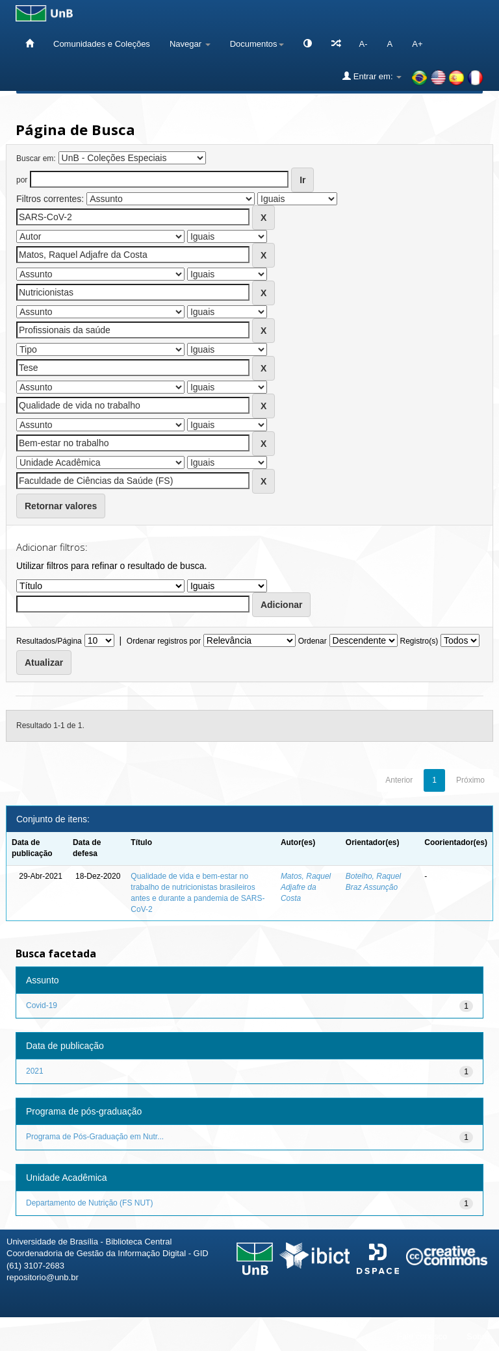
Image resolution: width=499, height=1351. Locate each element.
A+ (417, 44)
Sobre (478, 1336)
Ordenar (312, 641)
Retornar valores (61, 506)
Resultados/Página (49, 641)
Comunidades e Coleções (101, 44)
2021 (35, 1071)
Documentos (257, 44)
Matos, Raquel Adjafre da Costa (306, 887)
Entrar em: (372, 76)
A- (363, 44)
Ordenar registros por (164, 641)
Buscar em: (36, 158)
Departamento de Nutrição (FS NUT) (89, 1202)
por (21, 179)
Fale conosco (422, 1336)
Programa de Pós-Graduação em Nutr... (95, 1136)
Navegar (190, 44)
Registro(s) (419, 641)
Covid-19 (41, 1005)
